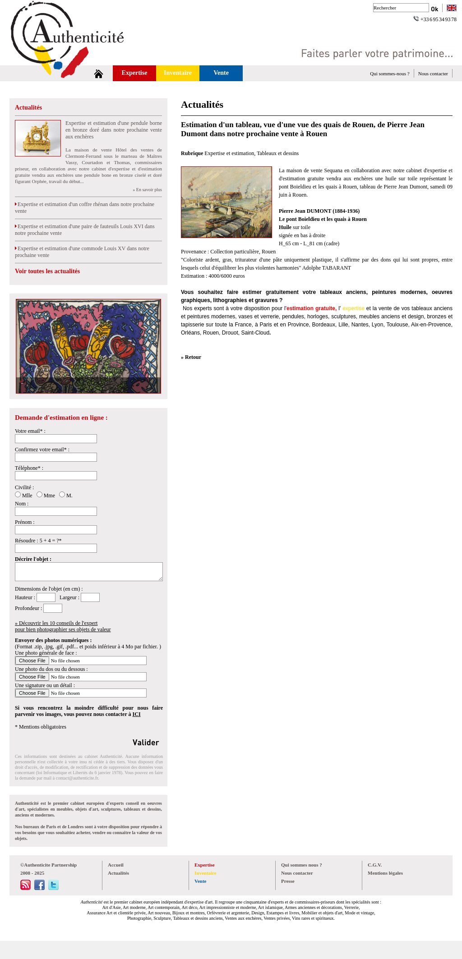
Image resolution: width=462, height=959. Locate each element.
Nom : (21, 503)
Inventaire (178, 72)
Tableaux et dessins (278, 153)
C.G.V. (375, 864)
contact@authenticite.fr (77, 777)
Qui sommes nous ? (301, 864)
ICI (137, 714)
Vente (221, 72)
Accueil (116, 864)
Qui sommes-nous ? (389, 73)
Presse (288, 881)
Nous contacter (433, 73)
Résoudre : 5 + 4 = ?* (38, 540)
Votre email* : (30, 431)
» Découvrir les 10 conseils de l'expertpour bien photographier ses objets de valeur (63, 626)
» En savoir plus (147, 189)
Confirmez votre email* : (42, 449)
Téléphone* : (29, 468)
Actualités (28, 107)
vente (385, 308)
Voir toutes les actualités (47, 271)
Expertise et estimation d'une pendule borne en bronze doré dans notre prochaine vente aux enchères (113, 130)
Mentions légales (385, 873)
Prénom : (25, 522)
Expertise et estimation (229, 153)
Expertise (135, 72)
